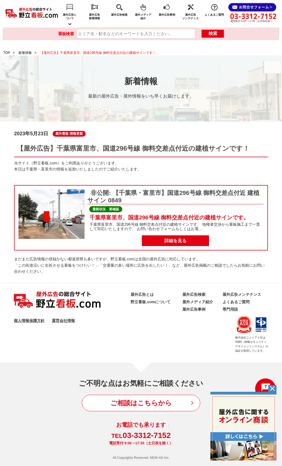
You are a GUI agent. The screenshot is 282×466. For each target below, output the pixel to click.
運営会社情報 (63, 320)
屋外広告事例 (167, 14)
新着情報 (25, 53)
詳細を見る (175, 240)
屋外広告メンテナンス (190, 16)
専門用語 (230, 309)
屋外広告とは (142, 294)
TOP (6, 53)
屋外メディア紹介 (143, 16)
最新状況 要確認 (106, 209)
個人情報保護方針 (29, 320)
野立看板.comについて (150, 302)
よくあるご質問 (214, 14)
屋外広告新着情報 (94, 16)
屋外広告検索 (119, 14)
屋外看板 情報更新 (69, 134)
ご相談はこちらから (141, 403)
